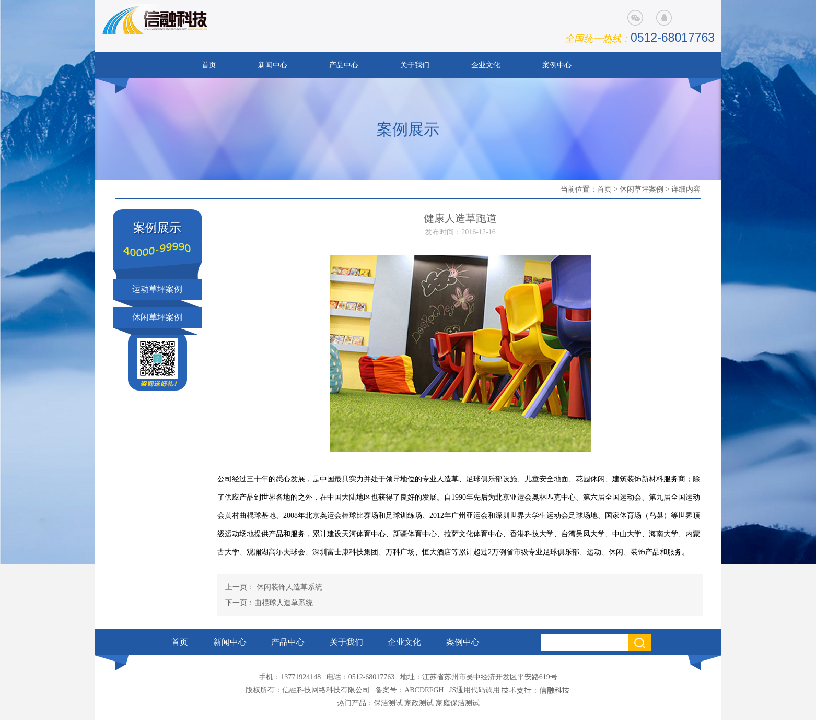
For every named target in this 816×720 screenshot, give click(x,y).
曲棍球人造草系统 (283, 603)
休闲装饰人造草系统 (288, 587)
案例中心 (557, 65)
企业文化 (485, 65)
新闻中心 (272, 65)
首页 (209, 65)
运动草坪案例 (157, 289)
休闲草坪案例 (641, 189)
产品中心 (343, 65)
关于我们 (414, 65)
